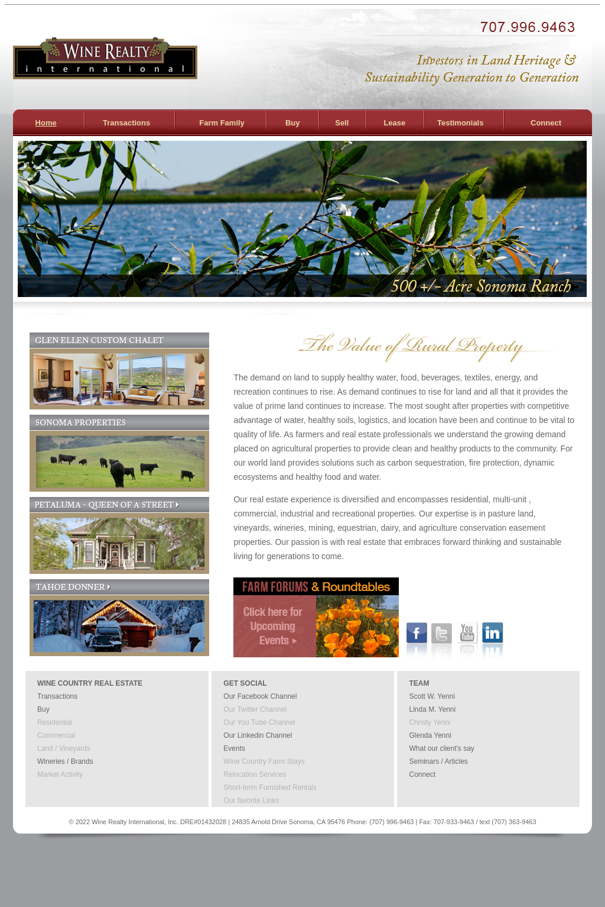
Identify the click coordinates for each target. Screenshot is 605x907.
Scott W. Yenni (431, 696)
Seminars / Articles (438, 761)
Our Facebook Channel (260, 696)
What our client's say (441, 748)
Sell (342, 122)
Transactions (126, 122)
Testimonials (460, 122)
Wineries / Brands (65, 761)
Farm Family (222, 122)
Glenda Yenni (430, 735)
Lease (394, 122)
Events (234, 748)
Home (46, 122)
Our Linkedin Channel (257, 735)
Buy (292, 122)
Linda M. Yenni (432, 709)
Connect (546, 122)
